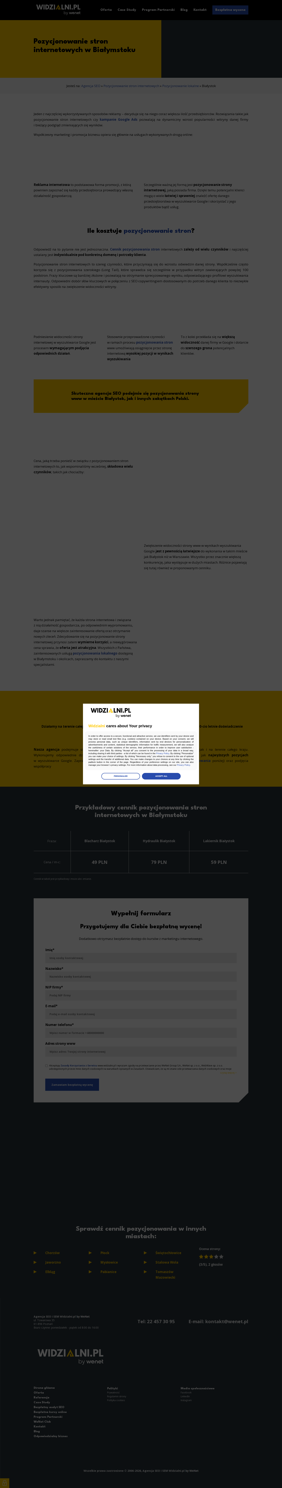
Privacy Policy (162, 753)
